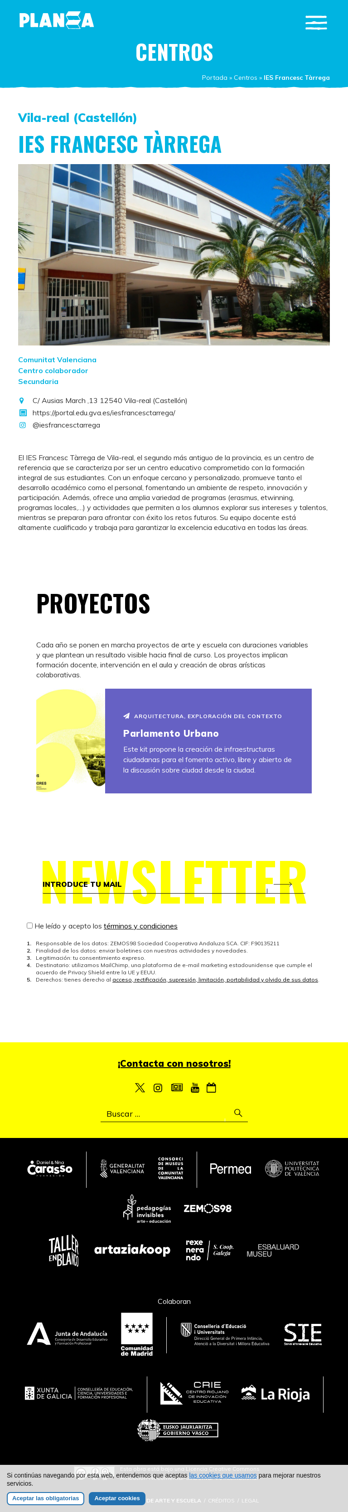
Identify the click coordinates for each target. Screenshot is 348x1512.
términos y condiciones (141, 925)
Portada (214, 77)
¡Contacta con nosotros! (174, 1063)
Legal (250, 1500)
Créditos (221, 1500)
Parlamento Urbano (171, 733)
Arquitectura (159, 716)
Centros (245, 77)
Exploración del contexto (235, 716)
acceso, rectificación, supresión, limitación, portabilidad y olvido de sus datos (215, 979)
